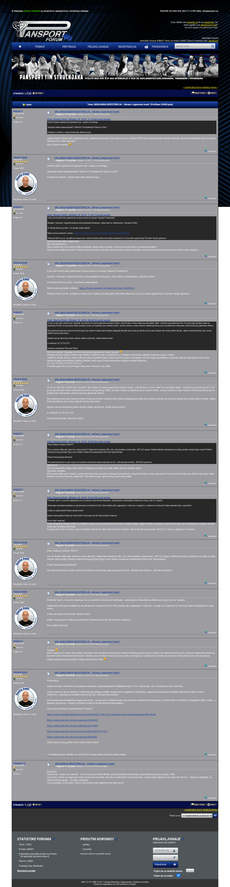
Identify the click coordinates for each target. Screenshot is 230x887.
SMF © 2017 (98, 882)
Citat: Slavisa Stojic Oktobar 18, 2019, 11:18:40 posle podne (78, 119)
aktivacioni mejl (209, 25)
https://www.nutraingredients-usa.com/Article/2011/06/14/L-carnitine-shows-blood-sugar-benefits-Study (101, 714)
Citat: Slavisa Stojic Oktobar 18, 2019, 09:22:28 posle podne (78, 497)
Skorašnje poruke (26, 870)
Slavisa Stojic (20, 157)
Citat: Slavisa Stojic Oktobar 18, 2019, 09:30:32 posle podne (78, 441)
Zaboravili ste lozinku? (164, 842)
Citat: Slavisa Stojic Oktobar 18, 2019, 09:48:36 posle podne (78, 320)
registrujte (209, 22)
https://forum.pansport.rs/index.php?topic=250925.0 (102, 233)
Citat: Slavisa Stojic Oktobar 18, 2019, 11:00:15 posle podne (78, 215)
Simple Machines (111, 882)
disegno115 (19, 763)
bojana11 (18, 111)
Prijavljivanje (98, 46)
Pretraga (69, 46)
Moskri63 (213, 40)
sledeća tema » (210, 87)
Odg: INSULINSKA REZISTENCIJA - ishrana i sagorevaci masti (86, 111)
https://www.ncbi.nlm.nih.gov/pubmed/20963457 (72, 720)
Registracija (127, 46)
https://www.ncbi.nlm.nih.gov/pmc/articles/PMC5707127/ (77, 731)
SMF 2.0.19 (86, 882)
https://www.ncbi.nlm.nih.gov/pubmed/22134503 (72, 725)
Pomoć (40, 46)
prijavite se (192, 22)
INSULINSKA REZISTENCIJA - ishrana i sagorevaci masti (84, 763)
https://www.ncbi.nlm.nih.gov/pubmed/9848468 (72, 737)
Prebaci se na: (175, 816)
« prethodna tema (192, 87)
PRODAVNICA (155, 46)
